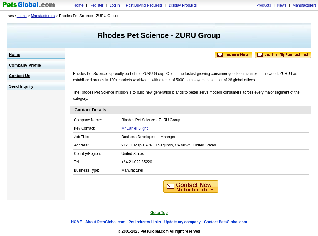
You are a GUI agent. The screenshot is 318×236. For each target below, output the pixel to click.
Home (79, 5)
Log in (115, 5)
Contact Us (19, 75)
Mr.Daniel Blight (134, 128)
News (281, 5)
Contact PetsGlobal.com (225, 222)
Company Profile (25, 65)
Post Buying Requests (144, 5)
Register (96, 5)
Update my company (182, 222)
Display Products (183, 5)
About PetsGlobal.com (105, 222)
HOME (76, 222)
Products (263, 5)
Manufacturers (304, 5)
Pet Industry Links (145, 222)
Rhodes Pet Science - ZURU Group (159, 35)
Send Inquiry (21, 86)
